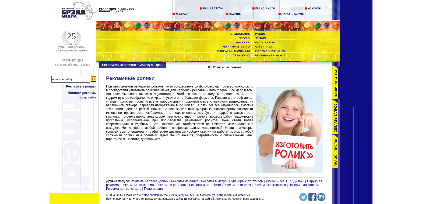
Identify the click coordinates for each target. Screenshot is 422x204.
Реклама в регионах (171, 185)
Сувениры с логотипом (246, 181)
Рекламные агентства (270, 185)
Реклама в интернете (205, 185)
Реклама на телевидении (149, 181)
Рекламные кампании (137, 185)
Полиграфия (153, 189)
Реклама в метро (214, 181)
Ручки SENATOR (278, 181)
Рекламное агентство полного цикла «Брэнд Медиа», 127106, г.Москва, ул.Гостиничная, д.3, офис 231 (186, 195)
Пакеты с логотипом (304, 185)
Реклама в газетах (238, 185)
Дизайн (299, 181)
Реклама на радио (185, 181)
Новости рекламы (82, 93)
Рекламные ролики (81, 86)
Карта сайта (87, 98)
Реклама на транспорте (123, 189)
